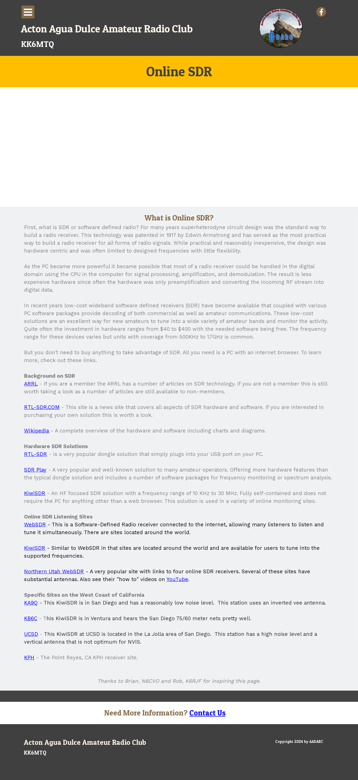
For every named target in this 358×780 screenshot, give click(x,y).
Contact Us (207, 712)
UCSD (31, 634)
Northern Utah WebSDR (54, 572)
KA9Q (31, 603)
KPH (29, 658)
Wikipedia (36, 431)
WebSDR (35, 525)
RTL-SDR (35, 454)
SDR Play (35, 470)
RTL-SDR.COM (42, 407)
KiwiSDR (34, 493)
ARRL (30, 384)
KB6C (30, 618)
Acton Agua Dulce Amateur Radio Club (107, 28)
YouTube (177, 579)
